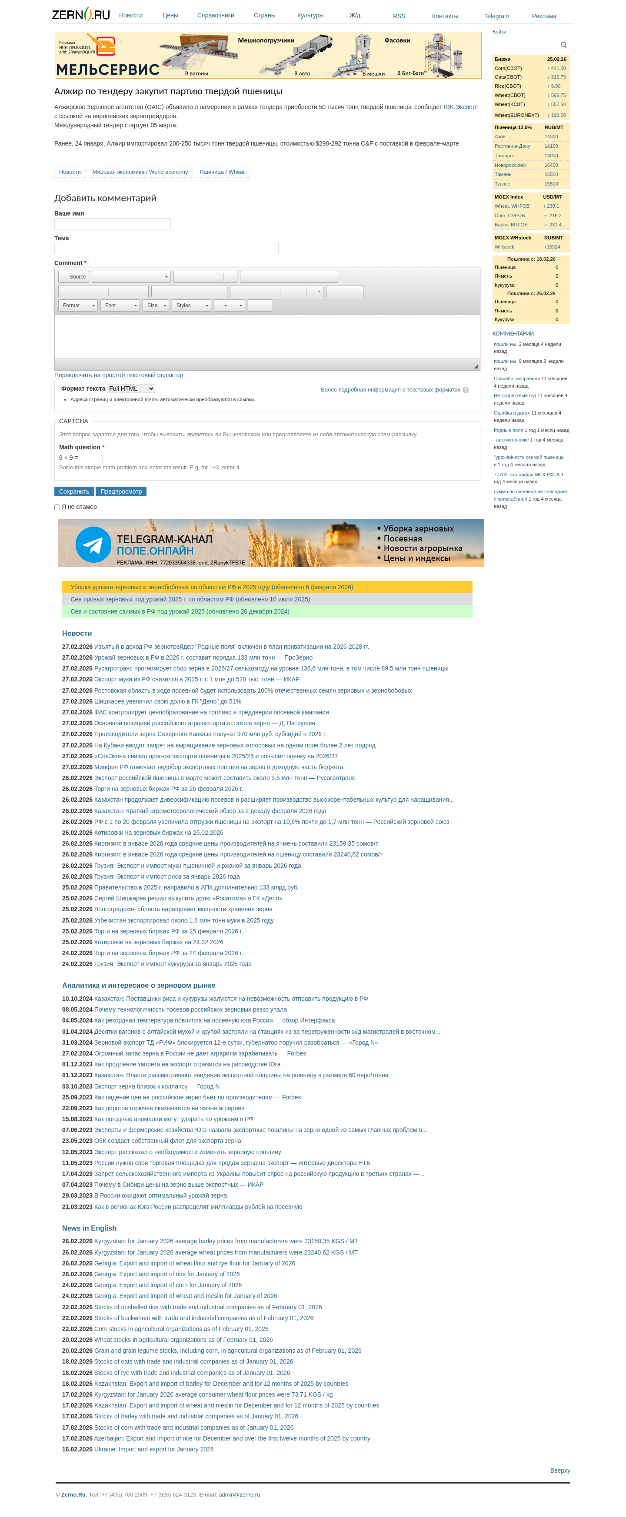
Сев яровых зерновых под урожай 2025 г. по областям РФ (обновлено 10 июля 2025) (186, 599)
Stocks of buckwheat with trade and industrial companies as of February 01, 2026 (203, 1318)
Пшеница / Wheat (222, 172)
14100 (551, 146)
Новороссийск (510, 165)
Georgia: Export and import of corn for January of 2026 (168, 1284)
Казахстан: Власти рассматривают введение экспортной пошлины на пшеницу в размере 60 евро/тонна (241, 1075)
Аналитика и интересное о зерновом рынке (138, 985)
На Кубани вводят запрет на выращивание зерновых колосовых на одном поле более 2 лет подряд (235, 745)
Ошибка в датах (512, 412)
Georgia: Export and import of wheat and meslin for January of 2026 (185, 1295)
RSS (399, 16)
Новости (138, 15)
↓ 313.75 (556, 77)
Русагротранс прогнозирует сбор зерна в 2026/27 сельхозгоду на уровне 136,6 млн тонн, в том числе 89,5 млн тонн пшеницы (271, 668)
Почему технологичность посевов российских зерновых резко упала (190, 1009)
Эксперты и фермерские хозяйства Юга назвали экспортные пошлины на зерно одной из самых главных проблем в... (260, 1129)
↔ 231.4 (552, 224)
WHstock (504, 246)
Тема (61, 238)
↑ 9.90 (553, 86)
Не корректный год (515, 395)
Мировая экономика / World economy (140, 172)
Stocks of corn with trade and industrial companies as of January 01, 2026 (193, 1427)
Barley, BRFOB (511, 224)
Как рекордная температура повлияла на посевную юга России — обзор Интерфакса (214, 1020)
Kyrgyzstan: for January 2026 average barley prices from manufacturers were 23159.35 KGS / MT (226, 1241)
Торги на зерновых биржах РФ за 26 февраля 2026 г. (168, 788)
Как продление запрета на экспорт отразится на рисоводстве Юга (187, 1064)
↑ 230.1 (551, 206)
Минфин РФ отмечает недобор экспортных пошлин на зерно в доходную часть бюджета (218, 766)
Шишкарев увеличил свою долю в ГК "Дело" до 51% (167, 701)
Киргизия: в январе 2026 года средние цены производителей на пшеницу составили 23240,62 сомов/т (238, 854)
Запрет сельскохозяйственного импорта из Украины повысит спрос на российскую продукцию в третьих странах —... (259, 1173)
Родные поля (508, 430)
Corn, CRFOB (510, 215)
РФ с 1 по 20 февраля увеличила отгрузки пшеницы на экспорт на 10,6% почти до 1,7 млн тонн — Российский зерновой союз (272, 821)
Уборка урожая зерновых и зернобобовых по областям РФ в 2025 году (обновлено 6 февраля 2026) (207, 587)
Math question (81, 447)
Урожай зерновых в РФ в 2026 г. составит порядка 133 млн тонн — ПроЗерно (203, 657)
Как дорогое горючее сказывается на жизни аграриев (169, 1108)
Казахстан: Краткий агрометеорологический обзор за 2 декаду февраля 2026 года (210, 810)
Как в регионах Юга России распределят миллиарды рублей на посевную (198, 1206)
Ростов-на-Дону (512, 146)
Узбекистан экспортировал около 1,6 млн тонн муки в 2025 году (184, 920)
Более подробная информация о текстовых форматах (390, 389)
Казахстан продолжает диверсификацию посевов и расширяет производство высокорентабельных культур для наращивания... (274, 799)
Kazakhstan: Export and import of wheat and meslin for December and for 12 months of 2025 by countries (236, 1405)
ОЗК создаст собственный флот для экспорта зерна (167, 1140)
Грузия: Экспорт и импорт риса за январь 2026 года (167, 876)
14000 (551, 155)
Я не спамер (79, 506)
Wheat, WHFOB (512, 206)
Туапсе (502, 183)
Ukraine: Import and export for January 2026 (154, 1449)
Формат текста (84, 388)
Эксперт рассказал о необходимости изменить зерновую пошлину (187, 1152)
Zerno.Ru (73, 1494)
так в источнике (511, 439)
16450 (551, 165)
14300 (551, 136)
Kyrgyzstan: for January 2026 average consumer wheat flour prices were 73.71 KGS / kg (213, 1394)
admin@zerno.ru (239, 1494)
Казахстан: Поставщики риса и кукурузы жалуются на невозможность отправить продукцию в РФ (231, 998)
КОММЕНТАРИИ (513, 333)
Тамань (503, 174)
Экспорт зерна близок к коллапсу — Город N (157, 1086)
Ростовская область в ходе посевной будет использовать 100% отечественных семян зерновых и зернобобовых (253, 690)
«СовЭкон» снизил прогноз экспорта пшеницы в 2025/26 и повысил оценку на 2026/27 (216, 756)
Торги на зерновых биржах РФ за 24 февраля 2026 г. (168, 952)
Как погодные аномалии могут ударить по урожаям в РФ (173, 1118)
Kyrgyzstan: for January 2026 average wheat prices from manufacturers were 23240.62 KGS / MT (226, 1252)
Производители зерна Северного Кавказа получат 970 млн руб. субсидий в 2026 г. (210, 733)
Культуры (321, 15)
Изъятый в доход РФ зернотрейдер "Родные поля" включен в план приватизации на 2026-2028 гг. (232, 646)
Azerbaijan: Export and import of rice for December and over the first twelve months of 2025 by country (232, 1438)
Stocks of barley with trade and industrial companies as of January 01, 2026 (196, 1416)
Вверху (560, 1470)
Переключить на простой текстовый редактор (118, 375)
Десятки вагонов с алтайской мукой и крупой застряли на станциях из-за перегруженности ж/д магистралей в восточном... (267, 1031)
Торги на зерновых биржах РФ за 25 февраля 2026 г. (168, 931)
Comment (70, 262)
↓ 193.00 (556, 115)
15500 (551, 174)
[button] (74, 276)
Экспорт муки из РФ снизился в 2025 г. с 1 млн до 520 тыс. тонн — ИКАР (197, 679)
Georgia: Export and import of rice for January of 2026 (167, 1274)
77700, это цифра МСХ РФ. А (526, 474)
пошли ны (505, 344)
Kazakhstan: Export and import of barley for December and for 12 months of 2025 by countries (221, 1383)
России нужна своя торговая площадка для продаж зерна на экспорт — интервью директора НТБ (232, 1162)
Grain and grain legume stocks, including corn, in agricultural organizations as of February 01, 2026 (228, 1350)
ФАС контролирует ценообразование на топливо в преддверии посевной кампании (211, 712)
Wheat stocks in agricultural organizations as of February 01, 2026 (183, 1339)
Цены (178, 15)
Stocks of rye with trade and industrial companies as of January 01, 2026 (192, 1372)
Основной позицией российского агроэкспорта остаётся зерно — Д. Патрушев (204, 723)
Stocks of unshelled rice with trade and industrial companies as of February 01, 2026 (208, 1307)
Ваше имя (69, 213)
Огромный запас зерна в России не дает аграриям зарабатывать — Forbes (200, 1053)
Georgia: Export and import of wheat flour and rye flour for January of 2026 (194, 1263)
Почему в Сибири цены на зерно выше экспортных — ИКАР (178, 1184)
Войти (499, 31)
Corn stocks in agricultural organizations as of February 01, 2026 (181, 1328)
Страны (273, 15)
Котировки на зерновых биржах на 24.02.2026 (158, 942)
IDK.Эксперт (461, 106)
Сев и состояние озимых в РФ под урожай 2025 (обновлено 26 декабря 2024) (176, 611)
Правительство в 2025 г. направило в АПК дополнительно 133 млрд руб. (196, 887)
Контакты (445, 16)
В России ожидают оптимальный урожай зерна (160, 1195)
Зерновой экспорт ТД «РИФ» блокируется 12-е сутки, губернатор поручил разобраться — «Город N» (236, 1042)
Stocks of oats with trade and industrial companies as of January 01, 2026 (193, 1361)
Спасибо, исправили (517, 378)
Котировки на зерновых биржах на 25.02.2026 (158, 832)
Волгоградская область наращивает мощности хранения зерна (183, 909)
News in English (89, 1228)
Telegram (496, 16)
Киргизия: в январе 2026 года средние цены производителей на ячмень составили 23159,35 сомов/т (236, 843)
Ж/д (355, 15)
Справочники (223, 15)
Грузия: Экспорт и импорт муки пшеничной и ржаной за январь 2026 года (197, 865)
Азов (500, 136)
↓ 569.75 (556, 95)
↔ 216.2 (552, 215)
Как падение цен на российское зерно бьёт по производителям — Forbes (197, 1097)
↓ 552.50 (556, 104)
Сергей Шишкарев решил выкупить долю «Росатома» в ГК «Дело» (188, 898)
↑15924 (552, 246)
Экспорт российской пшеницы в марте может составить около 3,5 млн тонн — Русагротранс (224, 777)
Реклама (544, 16)
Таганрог (504, 155)
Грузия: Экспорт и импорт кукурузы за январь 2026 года (173, 963)
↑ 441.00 (556, 68)
